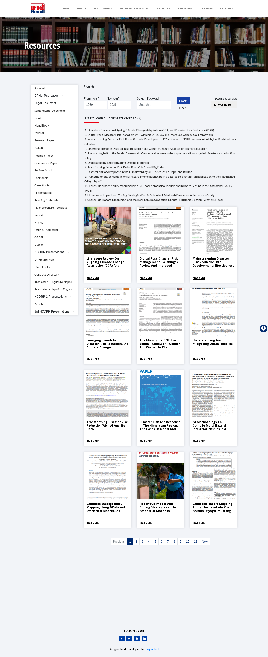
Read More (93, 277)
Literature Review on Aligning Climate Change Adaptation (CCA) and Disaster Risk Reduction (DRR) (105, 265)
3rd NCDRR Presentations (51, 311)
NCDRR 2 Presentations (50, 296)
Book (38, 118)
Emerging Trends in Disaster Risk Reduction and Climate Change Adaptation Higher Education (107, 347)
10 (187, 541)
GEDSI (38, 237)
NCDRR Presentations (49, 252)
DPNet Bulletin (44, 259)
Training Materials (46, 200)
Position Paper (43, 155)
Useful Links (42, 267)
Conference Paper (46, 163)
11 (195, 541)
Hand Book (41, 125)
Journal (39, 133)
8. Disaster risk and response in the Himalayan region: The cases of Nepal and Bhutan (138, 172)
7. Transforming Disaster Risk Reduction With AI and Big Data (124, 167)
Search (183, 101)
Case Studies (42, 185)
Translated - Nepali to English (53, 289)
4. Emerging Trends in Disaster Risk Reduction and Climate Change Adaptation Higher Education (146, 148)
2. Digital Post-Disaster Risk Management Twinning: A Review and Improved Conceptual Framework (149, 134)
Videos (38, 244)
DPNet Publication (46, 95)
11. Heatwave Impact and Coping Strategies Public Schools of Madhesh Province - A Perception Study (149, 195)
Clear (182, 108)
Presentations (43, 192)
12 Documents (223, 104)
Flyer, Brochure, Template (50, 207)
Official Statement (46, 230)
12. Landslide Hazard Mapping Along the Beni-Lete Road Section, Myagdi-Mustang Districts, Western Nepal (154, 199)
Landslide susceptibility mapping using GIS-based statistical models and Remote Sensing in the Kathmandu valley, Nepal (106, 511)
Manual (39, 222)
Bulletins (40, 148)
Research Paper (44, 140)
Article (38, 304)
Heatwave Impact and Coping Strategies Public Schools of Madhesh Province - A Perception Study (158, 511)
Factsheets (41, 177)
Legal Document (45, 103)
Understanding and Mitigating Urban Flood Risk (213, 342)
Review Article (43, 170)
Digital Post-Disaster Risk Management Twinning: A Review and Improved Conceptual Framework (159, 263)
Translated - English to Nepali (53, 282)
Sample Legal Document (49, 110)
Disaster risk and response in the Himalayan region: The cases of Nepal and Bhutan (160, 427)
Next (205, 541)
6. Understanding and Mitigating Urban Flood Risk (117, 162)
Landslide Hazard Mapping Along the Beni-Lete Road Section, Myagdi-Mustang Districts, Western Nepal (212, 509)
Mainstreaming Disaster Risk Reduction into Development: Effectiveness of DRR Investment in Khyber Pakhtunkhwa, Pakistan (213, 267)
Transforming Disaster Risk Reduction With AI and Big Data (107, 425)
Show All (39, 88)
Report (38, 215)
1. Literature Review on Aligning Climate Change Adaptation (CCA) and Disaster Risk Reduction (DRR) (149, 130)
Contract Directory (46, 274)
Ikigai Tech (152, 649)
